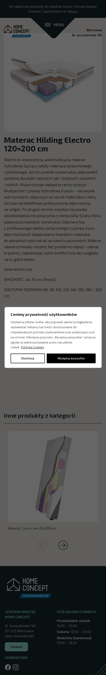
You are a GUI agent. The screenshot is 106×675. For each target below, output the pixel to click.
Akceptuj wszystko (71, 358)
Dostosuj (27, 358)
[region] (53, 337)
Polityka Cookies (32, 347)
